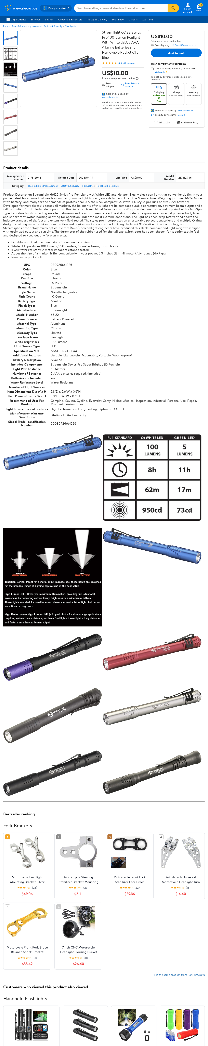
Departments (16, 19)
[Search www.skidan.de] (121, 8)
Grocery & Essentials (70, 19)
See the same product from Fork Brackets (179, 975)
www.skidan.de (110, 97)
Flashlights (70, 26)
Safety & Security (53, 26)
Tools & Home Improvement (27, 26)
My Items (147, 19)
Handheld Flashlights (107, 186)
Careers (133, 19)
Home (6, 26)
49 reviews (129, 63)
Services (35, 19)
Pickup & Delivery (97, 19)
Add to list (162, 122)
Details (181, 114)
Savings (49, 19)
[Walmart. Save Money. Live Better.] (20, 8)
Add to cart (176, 53)
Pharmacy (118, 19)
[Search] (173, 8)
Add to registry (187, 122)
